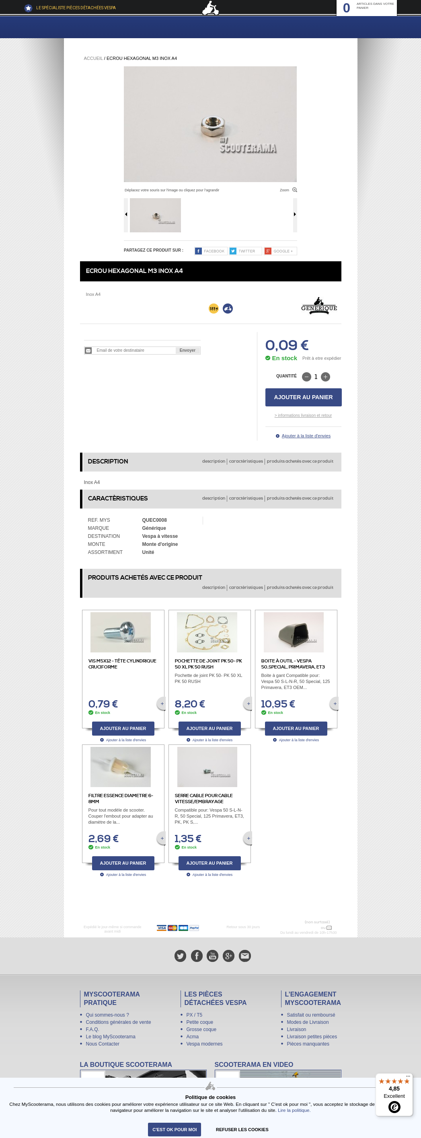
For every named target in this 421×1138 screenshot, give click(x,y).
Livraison (296, 1029)
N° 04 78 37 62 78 (303, 927)
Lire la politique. (294, 1110)
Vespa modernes (205, 1044)
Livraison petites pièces (312, 1037)
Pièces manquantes (308, 1044)
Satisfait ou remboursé (311, 1015)
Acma (193, 1037)
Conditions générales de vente (118, 1022)
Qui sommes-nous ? (107, 1015)
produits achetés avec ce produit (300, 461)
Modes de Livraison (308, 1022)
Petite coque (200, 1022)
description (213, 461)
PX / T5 (195, 1015)
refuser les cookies (242, 1129)
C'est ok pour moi (174, 1129)
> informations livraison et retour (303, 415)
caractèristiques (246, 461)
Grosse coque (202, 1029)
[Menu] (408, 1078)
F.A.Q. (92, 1029)
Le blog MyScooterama (111, 1037)
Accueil (93, 58)
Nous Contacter (102, 1044)
